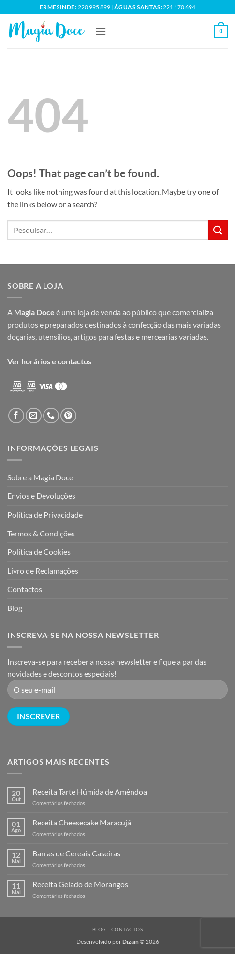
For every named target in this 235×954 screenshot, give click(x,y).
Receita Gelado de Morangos (80, 884)
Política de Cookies (39, 551)
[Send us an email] (34, 416)
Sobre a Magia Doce (40, 477)
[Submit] (218, 229)
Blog (14, 607)
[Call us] (51, 416)
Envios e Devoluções (41, 495)
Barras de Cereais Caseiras (76, 853)
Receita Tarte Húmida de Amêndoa (89, 791)
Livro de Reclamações (42, 570)
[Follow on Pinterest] (68, 416)
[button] (100, 31)
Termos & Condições (41, 533)
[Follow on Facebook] (16, 416)
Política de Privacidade (45, 514)
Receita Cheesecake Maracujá (81, 822)
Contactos (24, 588)
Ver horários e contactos (49, 361)
